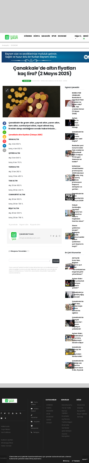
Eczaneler (65, 416)
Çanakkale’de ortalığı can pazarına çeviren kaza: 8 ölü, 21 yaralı (78, 365)
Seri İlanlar (65, 428)
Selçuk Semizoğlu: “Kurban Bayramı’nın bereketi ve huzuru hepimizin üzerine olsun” (78, 213)
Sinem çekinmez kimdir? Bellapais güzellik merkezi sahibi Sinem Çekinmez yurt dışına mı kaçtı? (78, 235)
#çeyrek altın (35, 225)
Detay (66, 461)
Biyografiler (81, 411)
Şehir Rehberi (66, 431)
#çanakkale (13, 225)
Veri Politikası (5, 432)
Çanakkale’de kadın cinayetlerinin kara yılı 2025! (78, 197)
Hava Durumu (67, 405)
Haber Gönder (6, 446)
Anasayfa (5, 45)
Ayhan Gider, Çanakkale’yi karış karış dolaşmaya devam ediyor (78, 338)
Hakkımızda (5, 426)
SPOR (54, 36)
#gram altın (23, 225)
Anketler (80, 408)
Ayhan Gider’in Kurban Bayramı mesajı (75, 122)
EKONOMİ (62, 36)
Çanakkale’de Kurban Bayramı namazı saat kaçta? (78, 136)
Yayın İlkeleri (5, 429)
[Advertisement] (44, 16)
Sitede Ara (81, 405)
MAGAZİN (46, 36)
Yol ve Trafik (66, 408)
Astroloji (80, 417)
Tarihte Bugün (67, 422)
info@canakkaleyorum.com (29, 238)
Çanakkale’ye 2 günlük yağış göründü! (78, 294)
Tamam (76, 461)
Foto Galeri (34, 403)
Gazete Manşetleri (65, 435)
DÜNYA (37, 36)
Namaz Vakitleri (64, 412)
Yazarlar (34, 416)
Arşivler (35, 421)
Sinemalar (65, 425)
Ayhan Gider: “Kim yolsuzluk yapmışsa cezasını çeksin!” (78, 283)
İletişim (35, 432)
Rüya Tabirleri (82, 414)
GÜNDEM (28, 36)
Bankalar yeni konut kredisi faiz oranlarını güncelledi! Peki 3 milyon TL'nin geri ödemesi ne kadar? (78, 153)
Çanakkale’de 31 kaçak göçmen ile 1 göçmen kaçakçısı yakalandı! (78, 323)
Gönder (56, 261)
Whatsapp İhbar (7, 443)
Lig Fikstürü (66, 419)
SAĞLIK (48, 420)
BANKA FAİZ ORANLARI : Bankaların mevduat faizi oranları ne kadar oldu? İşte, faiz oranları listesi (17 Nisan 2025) (78, 103)
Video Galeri (34, 410)
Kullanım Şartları (7, 440)
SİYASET (49, 423)
